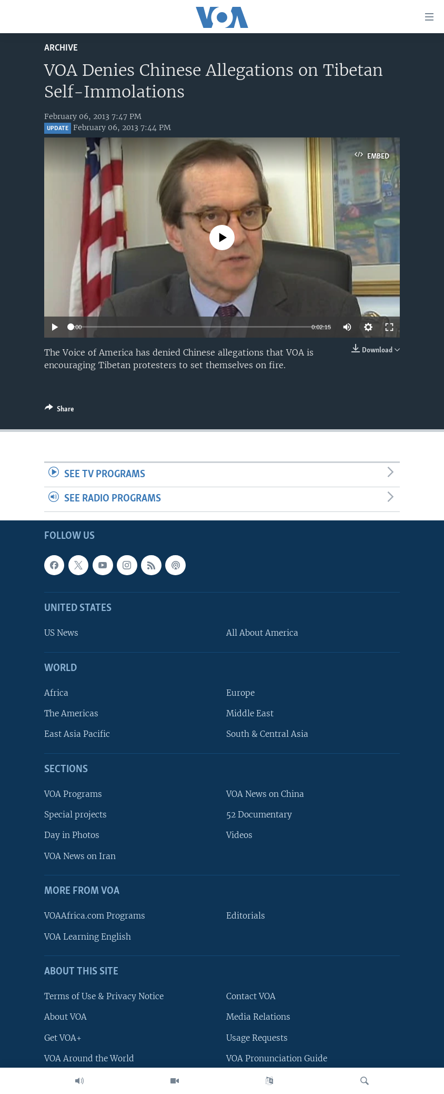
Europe (240, 693)
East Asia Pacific (77, 734)
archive (61, 48)
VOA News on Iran (80, 856)
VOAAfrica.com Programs (94, 916)
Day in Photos (71, 836)
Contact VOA (251, 996)
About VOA (65, 1017)
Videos (239, 836)
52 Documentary (259, 815)
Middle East (250, 713)
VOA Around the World (89, 1058)
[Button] (59, 411)
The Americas (71, 713)
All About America (262, 633)
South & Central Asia (267, 734)
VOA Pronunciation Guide (276, 1058)
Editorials (245, 916)
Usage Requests (257, 1038)
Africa (56, 693)
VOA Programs (73, 794)
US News (61, 633)
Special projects (75, 815)
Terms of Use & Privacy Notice (104, 996)
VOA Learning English (87, 937)
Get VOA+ (63, 1038)
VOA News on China (265, 794)
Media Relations (258, 1017)
